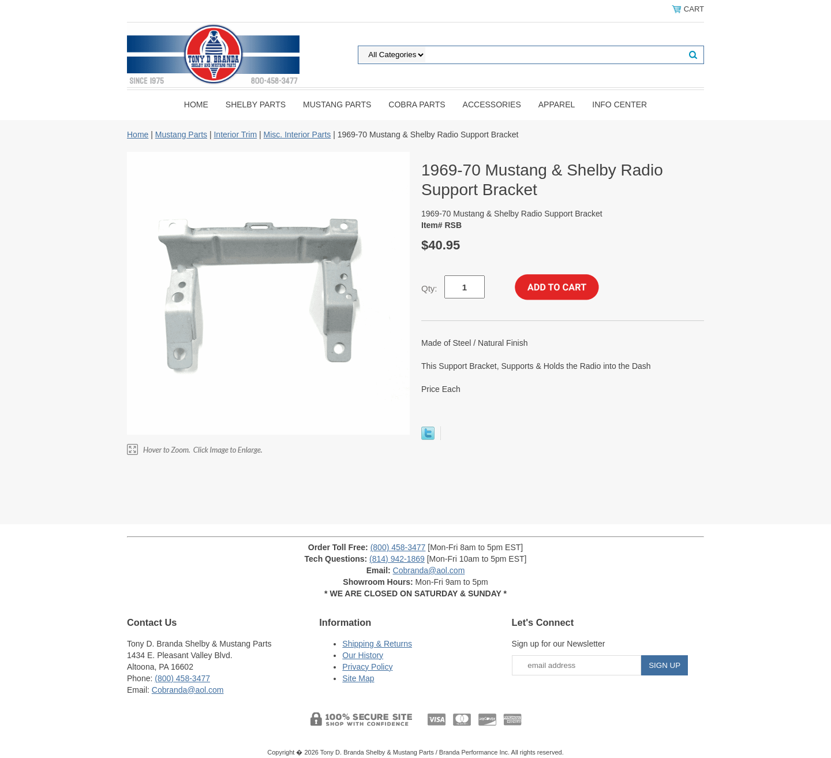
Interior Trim (235, 134)
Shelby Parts (256, 104)
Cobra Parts (416, 104)
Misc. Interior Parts (297, 134)
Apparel (556, 104)
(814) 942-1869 (397, 558)
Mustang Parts (337, 104)
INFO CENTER (619, 104)
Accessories (492, 104)
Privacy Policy (367, 666)
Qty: (429, 288)
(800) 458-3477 (398, 547)
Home (196, 104)
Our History (362, 655)
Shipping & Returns (377, 643)
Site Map (358, 678)
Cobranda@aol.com (429, 570)
